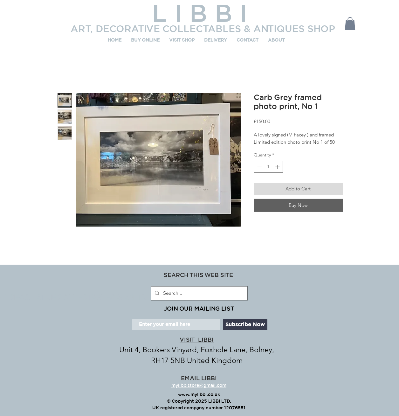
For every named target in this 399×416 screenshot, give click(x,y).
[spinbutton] (268, 166)
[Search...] (198, 293)
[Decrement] (259, 166)
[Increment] (278, 166)
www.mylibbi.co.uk (199, 395)
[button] (350, 23)
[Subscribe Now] (245, 324)
